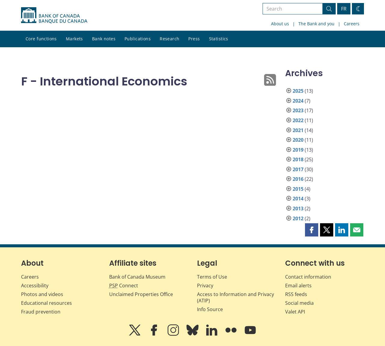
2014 (298, 198)
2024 (298, 100)
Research (169, 39)
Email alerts (298, 285)
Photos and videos (42, 294)
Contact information (308, 276)
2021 (298, 130)
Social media (299, 303)
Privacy (205, 285)
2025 (298, 91)
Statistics (218, 39)
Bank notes (104, 39)
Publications (138, 39)
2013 (298, 208)
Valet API (295, 311)
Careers (351, 23)
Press (194, 39)
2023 (298, 110)
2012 (298, 218)
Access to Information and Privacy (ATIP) (235, 297)
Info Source (210, 309)
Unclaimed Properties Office (141, 294)
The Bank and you (316, 23)
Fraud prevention (40, 311)
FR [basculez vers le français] (343, 8)
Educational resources (46, 303)
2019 (298, 150)
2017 (298, 169)
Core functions (41, 39)
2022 (298, 120)
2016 (298, 179)
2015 (298, 189)
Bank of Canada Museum (137, 276)
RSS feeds (296, 294)
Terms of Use (212, 276)
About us (280, 23)
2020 (298, 140)
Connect (123, 285)
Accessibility (34, 285)
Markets (74, 39)
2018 (298, 159)
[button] (311, 229)
